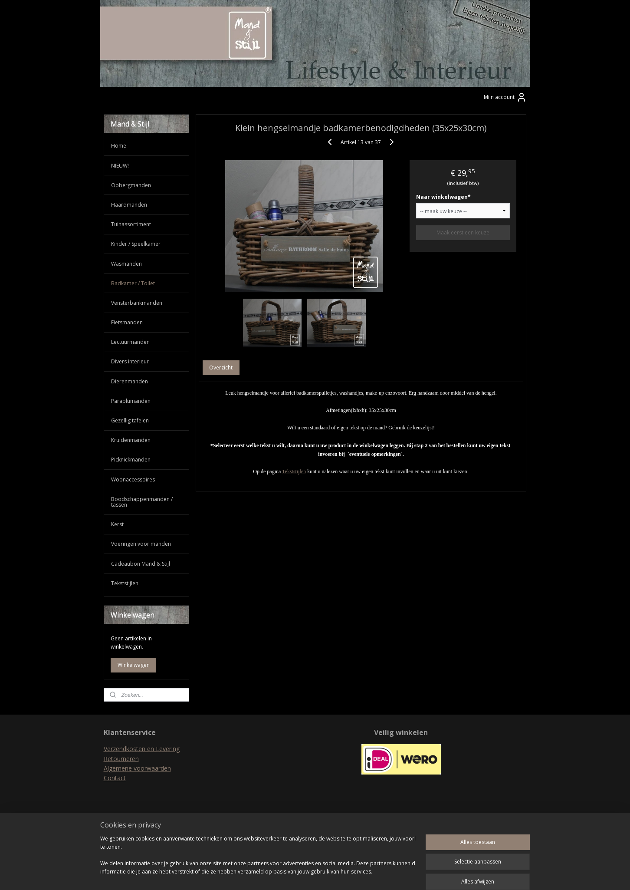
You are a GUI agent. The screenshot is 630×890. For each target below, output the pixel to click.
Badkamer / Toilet (133, 283)
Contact (115, 778)
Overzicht (221, 367)
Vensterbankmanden (136, 303)
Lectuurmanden (130, 342)
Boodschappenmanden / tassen (142, 501)
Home (118, 145)
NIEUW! (120, 165)
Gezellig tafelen (130, 420)
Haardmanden (129, 204)
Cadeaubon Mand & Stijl (140, 563)
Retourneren (121, 759)
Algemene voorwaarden (137, 768)
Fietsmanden (127, 322)
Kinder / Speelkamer (136, 243)
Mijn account (505, 97)
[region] (257, 860)
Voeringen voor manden (141, 543)
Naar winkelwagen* (443, 197)
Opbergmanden (131, 185)
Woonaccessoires (133, 479)
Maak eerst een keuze (462, 232)
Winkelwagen (134, 665)
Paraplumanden (131, 401)
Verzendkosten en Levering (142, 749)
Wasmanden (126, 263)
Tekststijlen (294, 471)
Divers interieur (130, 361)
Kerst (117, 524)
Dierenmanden (129, 381)
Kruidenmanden (131, 440)
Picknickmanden (131, 459)
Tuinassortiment (131, 224)
